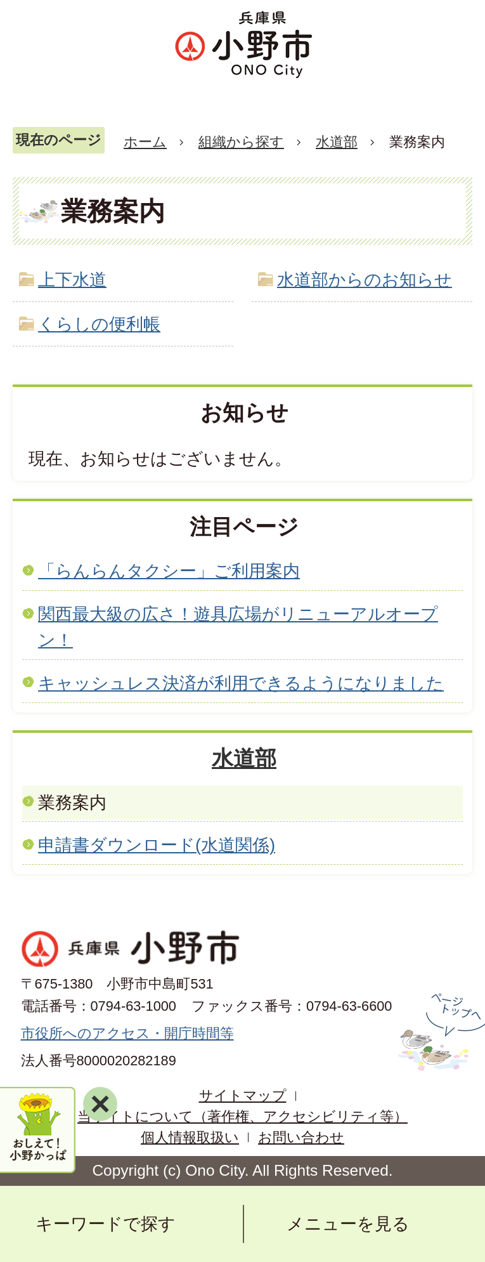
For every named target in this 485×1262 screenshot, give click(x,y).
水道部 (337, 142)
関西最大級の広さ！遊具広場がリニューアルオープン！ (238, 627)
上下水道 (72, 279)
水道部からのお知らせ (364, 279)
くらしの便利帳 (99, 324)
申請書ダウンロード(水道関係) (156, 845)
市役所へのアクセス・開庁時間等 (127, 1033)
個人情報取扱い (190, 1137)
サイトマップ (243, 1095)
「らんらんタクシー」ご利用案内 (169, 571)
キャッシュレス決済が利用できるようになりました (241, 683)
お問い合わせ (301, 1137)
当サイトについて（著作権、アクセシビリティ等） (242, 1116)
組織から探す (241, 142)
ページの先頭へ (439, 1032)
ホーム (145, 142)
